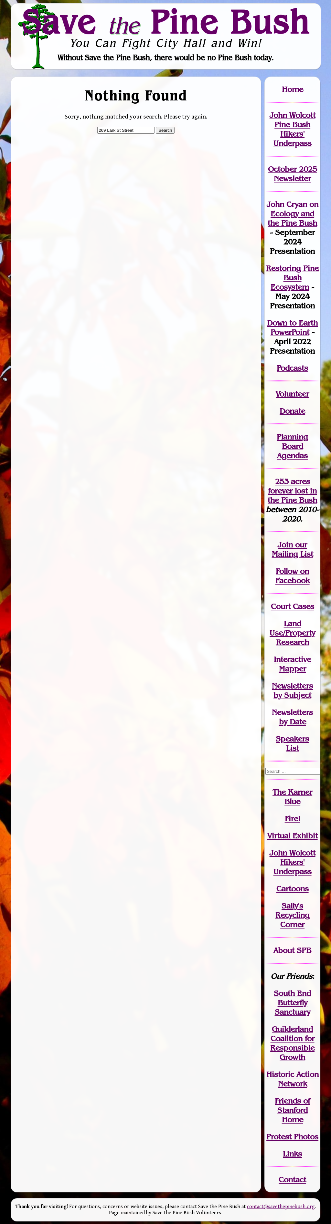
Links (292, 1153)
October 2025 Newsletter (292, 173)
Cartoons (292, 888)
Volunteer (292, 394)
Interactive (292, 659)
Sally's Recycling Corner (292, 915)
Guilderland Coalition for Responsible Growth (292, 1043)
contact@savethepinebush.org (281, 1207)
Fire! (292, 818)
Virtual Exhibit (292, 835)
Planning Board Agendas (292, 446)
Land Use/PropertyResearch (292, 633)
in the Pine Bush (292, 495)
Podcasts (292, 368)
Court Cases (292, 606)
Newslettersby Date (292, 717)
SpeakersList (292, 743)
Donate (292, 411)
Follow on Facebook (292, 575)
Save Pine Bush (166, 22)
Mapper (292, 668)
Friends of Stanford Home (292, 1110)
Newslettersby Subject (292, 690)
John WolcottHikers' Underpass (292, 862)
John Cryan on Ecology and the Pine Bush (292, 214)
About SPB (292, 950)
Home (292, 89)
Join (285, 544)
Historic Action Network (292, 1079)
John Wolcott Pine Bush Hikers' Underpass (292, 129)
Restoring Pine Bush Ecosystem (292, 278)
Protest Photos (292, 1136)
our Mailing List (292, 549)
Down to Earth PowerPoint (292, 327)
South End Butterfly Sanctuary (292, 1003)
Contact (292, 1179)
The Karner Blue (292, 796)
